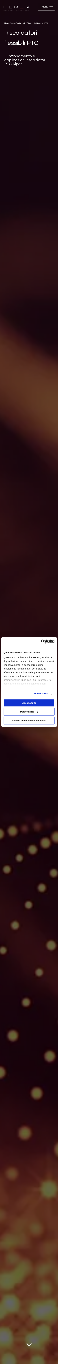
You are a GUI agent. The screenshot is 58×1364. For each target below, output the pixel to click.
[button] (46, 6)
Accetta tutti (29, 703)
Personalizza (41, 693)
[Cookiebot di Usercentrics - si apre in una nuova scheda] (41, 641)
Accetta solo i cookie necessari (29, 720)
